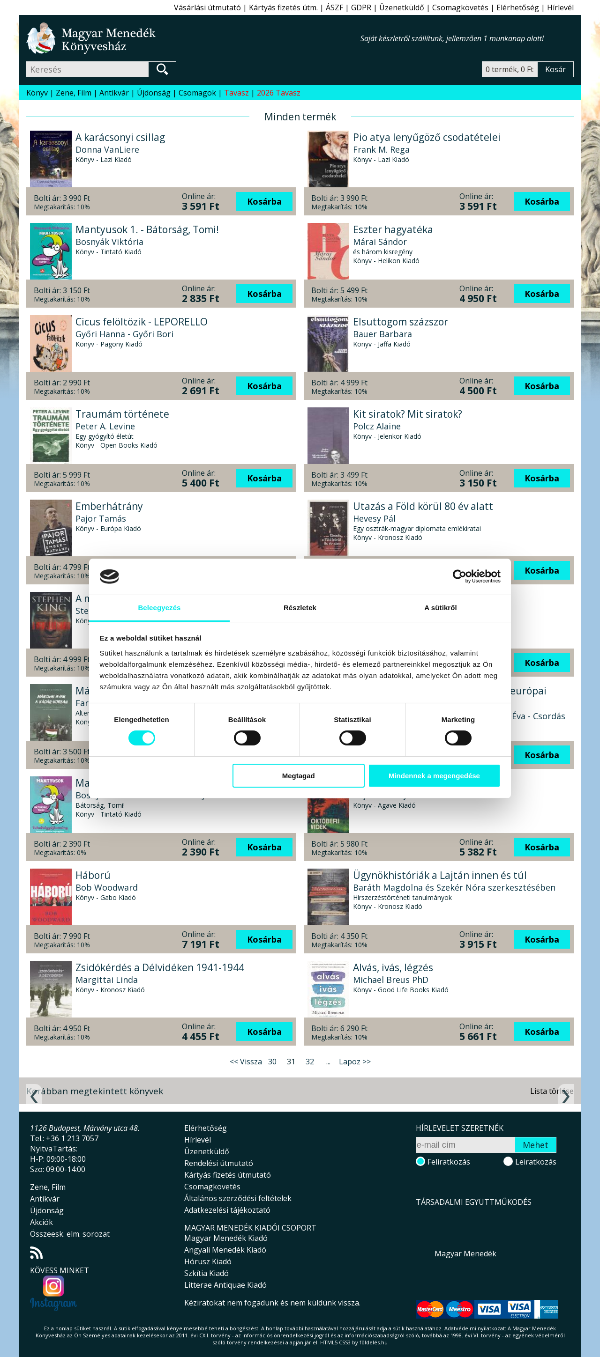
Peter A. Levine (105, 426)
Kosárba (264, 201)
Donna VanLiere (107, 149)
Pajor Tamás (100, 518)
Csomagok (197, 93)
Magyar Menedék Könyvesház (193, 38)
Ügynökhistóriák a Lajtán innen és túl (440, 875)
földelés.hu (374, 1342)
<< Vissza (246, 1061)
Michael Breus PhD (390, 979)
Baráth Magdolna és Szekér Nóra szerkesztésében (454, 887)
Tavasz (236, 93)
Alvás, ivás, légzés (393, 967)
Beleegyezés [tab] (159, 608)
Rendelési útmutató (218, 1163)
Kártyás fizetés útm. (283, 7)
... (328, 1061)
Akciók (41, 1222)
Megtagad (298, 776)
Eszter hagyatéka (393, 229)
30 (272, 1061)
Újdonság (154, 93)
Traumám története (122, 413)
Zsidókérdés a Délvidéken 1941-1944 (159, 967)
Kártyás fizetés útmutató (227, 1175)
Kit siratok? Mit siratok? (407, 413)
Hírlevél (560, 7)
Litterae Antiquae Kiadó (225, 1285)
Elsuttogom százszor (400, 321)
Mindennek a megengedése (434, 776)
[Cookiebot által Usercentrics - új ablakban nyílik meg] (460, 576)
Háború (93, 875)
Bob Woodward (106, 887)
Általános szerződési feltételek (238, 1198)
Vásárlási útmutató (207, 7)
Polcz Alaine (377, 426)
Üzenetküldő (401, 7)
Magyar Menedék (465, 1253)
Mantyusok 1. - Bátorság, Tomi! (147, 229)
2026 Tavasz (278, 93)
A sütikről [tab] (440, 608)
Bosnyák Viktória (109, 241)
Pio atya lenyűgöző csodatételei (427, 137)
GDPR (361, 7)
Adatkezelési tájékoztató (227, 1210)
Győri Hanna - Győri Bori (124, 333)
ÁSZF (334, 7)
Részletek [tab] (300, 608)
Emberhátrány (109, 506)
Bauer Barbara (382, 333)
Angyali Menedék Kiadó (225, 1250)
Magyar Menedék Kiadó (226, 1238)
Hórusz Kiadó (208, 1261)
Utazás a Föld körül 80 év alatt (423, 506)
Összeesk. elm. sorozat (70, 1234)
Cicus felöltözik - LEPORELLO (141, 321)
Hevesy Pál (374, 518)
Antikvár (114, 93)
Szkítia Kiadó (206, 1273)
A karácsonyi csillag (120, 137)
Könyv (37, 93)
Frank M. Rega (381, 149)
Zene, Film (73, 93)
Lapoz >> (355, 1061)
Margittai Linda (106, 979)
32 (310, 1061)
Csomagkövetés (460, 7)
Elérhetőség (517, 7)
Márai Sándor (380, 241)
